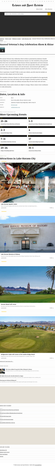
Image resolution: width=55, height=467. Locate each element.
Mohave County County (4, 452)
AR (8, 1)
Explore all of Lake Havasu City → (6, 361)
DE (17, 1)
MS (51, 1)
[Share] (51, 208)
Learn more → (4, 207)
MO (53, 1)
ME (40, 1)
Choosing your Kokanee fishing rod (8, 380)
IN (29, 1)
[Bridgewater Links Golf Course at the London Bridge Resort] (27, 332)
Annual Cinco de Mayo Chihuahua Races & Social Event (11, 413)
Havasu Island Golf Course (8, 304)
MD (42, 1)
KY (35, 1)
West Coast (8, 39)
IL (27, 1)
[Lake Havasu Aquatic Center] (27, 182)
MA (44, 1)
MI (46, 1)
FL (19, 1)
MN (49, 1)
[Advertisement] (27, 25)
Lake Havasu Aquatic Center (9, 204)
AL (2, 1)
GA (21, 1)
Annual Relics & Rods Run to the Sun (7, 422)
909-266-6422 (14, 105)
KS (33, 1)
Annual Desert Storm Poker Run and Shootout (9, 409)
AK (4, 1)
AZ (6, 1)
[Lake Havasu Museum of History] (27, 232)
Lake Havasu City (26, 39)
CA (11, 1)
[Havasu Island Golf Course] (27, 282)
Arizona (2, 39)
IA (31, 1)
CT (15, 1)
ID (25, 1)
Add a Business (48, 9)
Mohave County (16, 39)
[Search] (49, 14)
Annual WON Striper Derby (5, 416)
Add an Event (39, 9)
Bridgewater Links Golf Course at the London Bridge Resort (18, 354)
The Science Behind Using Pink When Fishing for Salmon (19, 369)
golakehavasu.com (15, 107)
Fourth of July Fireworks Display (6, 419)
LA (37, 1)
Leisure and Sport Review (27, 5)
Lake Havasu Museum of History (10, 254)
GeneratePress (38, 465)
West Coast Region (4, 454)
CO (13, 1)
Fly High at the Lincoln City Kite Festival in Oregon (11, 376)
